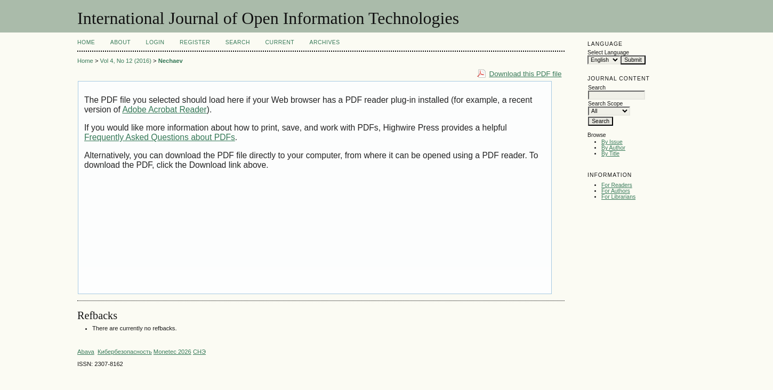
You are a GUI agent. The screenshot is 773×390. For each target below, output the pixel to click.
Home (86, 42)
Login (155, 42)
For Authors (615, 191)
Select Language (608, 52)
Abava (85, 351)
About (120, 42)
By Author (613, 148)
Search (238, 42)
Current (279, 42)
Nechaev (170, 61)
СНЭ (199, 351)
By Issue (612, 142)
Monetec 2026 (172, 351)
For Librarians (618, 197)
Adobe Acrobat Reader (164, 109)
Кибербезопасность (125, 351)
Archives (324, 42)
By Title (610, 154)
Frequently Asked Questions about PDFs (159, 137)
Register (195, 42)
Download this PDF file (525, 74)
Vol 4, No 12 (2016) (125, 61)
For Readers (616, 185)
